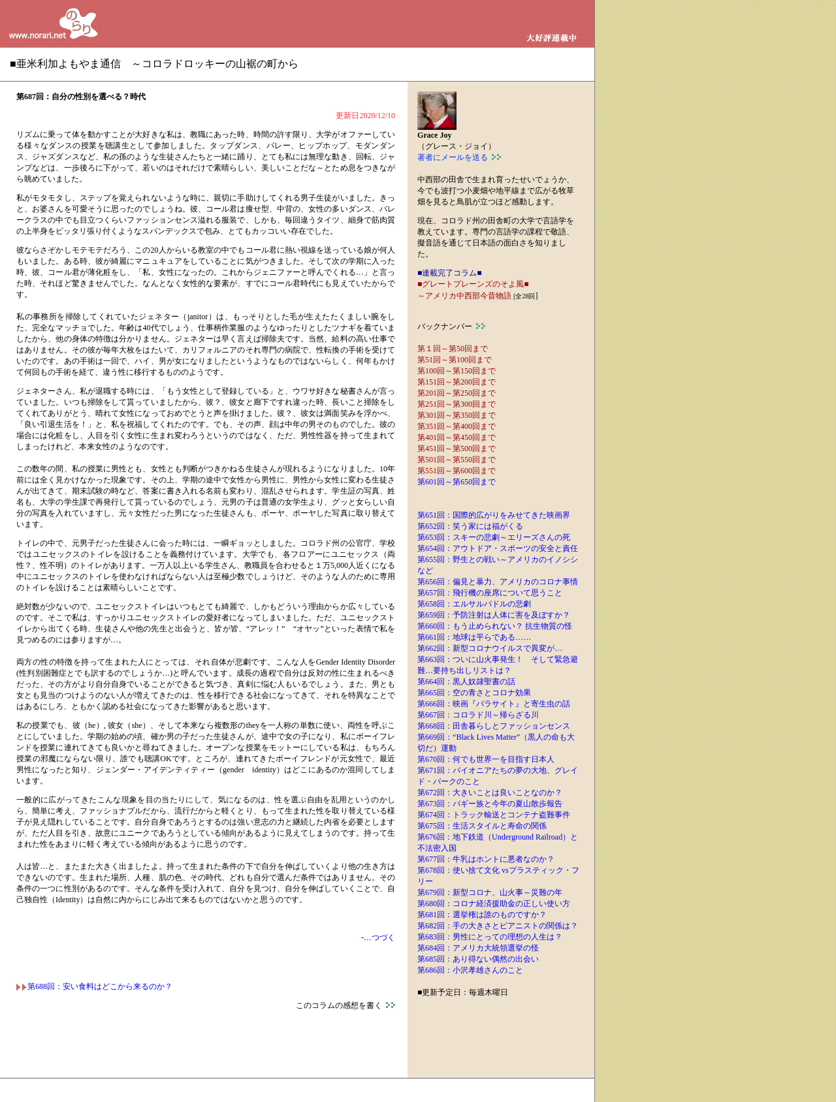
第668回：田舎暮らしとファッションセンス (493, 726)
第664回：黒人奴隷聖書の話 (466, 681)
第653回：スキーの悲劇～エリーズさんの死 (493, 537)
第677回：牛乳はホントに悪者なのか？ (486, 859)
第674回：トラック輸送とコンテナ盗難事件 (493, 814)
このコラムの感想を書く (345, 1005)
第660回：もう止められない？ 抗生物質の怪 (494, 626)
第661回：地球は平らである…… (474, 637)
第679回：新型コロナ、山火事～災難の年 (489, 892)
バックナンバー (451, 326)
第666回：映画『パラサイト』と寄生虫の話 (493, 703)
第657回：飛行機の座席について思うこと (489, 592)
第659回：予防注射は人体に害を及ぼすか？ (493, 615)
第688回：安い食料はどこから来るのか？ (94, 986)
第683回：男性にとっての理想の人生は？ (489, 936)
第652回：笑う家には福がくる (470, 526)
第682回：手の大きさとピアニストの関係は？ (497, 925)
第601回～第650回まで (456, 481)
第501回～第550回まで (456, 459)
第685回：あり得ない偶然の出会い (478, 959)
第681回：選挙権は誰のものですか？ (482, 914)
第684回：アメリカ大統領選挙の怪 (478, 947)
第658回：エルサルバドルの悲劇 (474, 603)
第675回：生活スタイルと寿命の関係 (482, 825)
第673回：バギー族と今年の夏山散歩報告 (489, 803)
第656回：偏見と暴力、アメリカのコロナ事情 (497, 581)
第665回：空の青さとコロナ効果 (474, 692)
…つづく (379, 937)
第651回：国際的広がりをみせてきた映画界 (493, 515)
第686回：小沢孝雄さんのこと (470, 970)
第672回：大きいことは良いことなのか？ (489, 792)
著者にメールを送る (459, 157)
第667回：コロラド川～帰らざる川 (478, 714)
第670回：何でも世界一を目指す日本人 (486, 759)
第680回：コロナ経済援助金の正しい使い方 (493, 903)
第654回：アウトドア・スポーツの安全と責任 (497, 548)
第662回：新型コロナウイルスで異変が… (489, 648)
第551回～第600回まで (456, 470)
